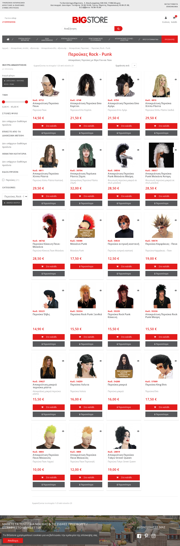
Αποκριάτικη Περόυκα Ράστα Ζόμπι (83, 175)
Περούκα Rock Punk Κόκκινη (119, 316)
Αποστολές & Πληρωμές (13, 5)
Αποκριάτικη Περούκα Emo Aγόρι (123, 105)
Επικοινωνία (172, 6)
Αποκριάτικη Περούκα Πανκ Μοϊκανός (46, 456)
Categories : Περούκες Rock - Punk (14, 82)
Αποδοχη (13, 540)
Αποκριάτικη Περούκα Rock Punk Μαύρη (161, 316)
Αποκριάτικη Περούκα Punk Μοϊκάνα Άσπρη (158, 175)
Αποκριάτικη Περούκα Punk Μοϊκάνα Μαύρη (121, 175)
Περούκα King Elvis (156, 384)
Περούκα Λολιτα (79, 384)
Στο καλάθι (49, 126)
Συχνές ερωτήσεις (10, 8)
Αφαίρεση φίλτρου (13, 203)
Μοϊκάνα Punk (78, 243)
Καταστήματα (171, 4)
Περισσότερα (49, 133)
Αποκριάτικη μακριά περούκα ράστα (45, 386)
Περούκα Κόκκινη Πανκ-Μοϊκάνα (46, 245)
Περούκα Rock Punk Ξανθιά (86, 314)
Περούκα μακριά (117, 384)
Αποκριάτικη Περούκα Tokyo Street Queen (121, 456)
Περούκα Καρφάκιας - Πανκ (161, 243)
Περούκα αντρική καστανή (123, 243)
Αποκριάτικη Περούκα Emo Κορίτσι (86, 105)
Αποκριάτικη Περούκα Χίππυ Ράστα (158, 105)
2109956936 (8, 21)
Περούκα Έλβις (41, 314)
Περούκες (12, 180)
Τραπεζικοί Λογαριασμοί (13, 3)
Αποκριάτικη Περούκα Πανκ (46, 105)
